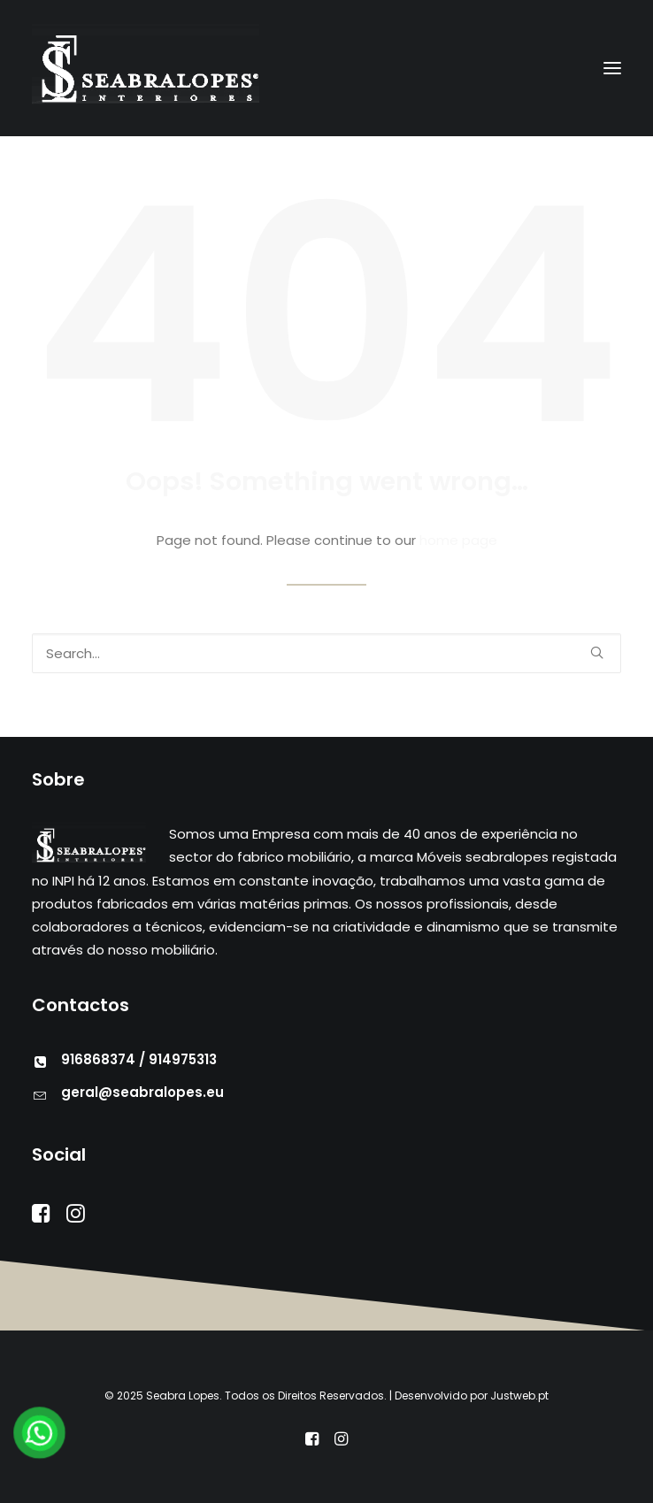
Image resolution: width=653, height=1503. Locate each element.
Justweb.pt (519, 1395)
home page (458, 540)
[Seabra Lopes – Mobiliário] (148, 68)
